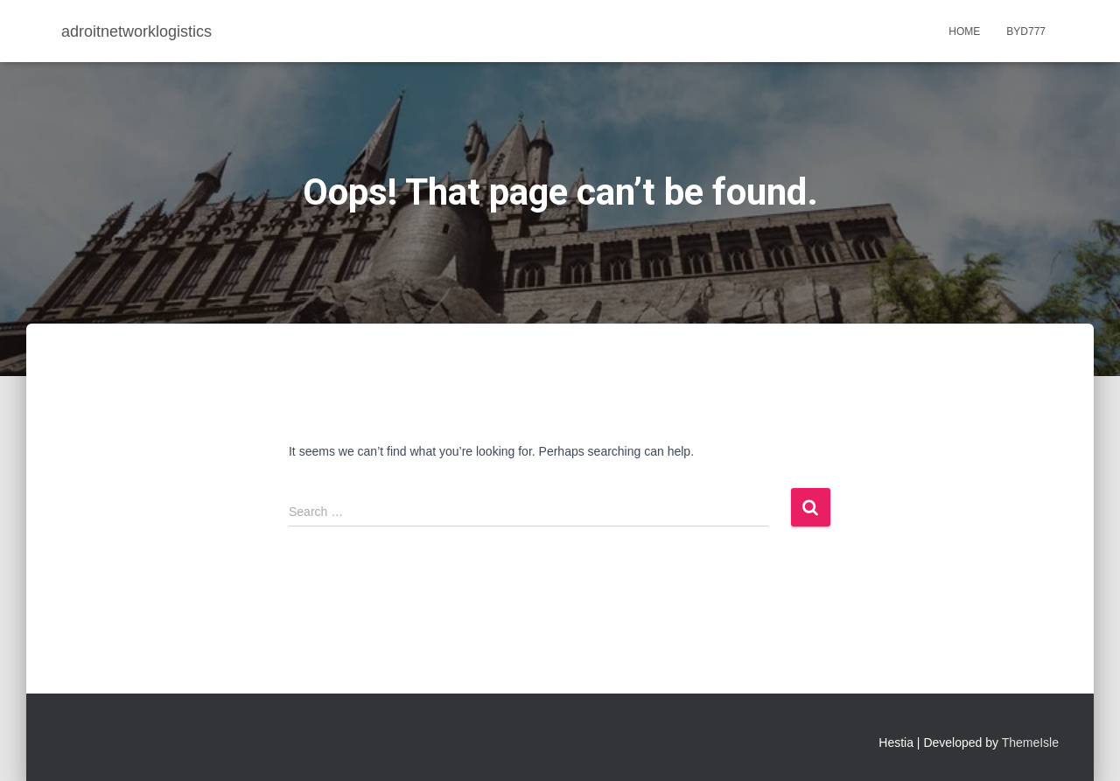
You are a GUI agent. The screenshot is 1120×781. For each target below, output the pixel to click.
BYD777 (1026, 31)
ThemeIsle (1030, 743)
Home (964, 31)
